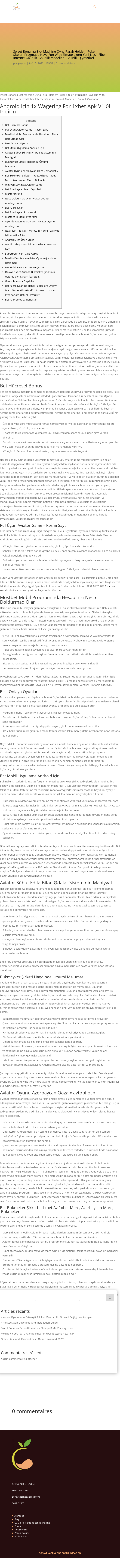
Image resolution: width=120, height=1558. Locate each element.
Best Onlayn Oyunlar (17, 143)
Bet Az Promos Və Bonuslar (21, 299)
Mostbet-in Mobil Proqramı (21, 217)
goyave (22, 63)
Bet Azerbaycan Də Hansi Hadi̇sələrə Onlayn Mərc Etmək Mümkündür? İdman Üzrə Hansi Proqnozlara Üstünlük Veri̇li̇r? (31, 290)
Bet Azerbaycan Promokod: (21, 212)
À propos (19, 1515)
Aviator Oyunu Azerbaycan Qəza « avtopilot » (31, 171)
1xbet (108, 586)
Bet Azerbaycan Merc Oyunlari (23, 189)
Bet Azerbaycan (14, 207)
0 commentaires (65, 63)
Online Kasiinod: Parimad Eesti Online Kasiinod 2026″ (32, 1339)
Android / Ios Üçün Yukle (19, 239)
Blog (16, 1519)
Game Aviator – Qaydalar (19, 281)
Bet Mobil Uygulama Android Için (24, 148)
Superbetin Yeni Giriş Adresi (22, 253)
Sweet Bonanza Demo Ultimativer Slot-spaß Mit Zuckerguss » (37, 1328)
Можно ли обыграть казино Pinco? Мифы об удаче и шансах (37, 1333)
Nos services (20, 1529)
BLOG (49, 63)
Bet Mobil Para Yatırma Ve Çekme (24, 267)
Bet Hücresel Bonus (16, 125)
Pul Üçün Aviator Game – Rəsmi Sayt (26, 129)
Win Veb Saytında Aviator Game (23, 184)
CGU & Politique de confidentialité (32, 1522)
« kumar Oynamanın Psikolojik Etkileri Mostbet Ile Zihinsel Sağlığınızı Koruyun (47, 1317)
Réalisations (20, 1536)
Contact (18, 1526)
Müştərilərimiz (13, 194)
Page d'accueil (21, 1533)
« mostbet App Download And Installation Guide (29, 1322)
